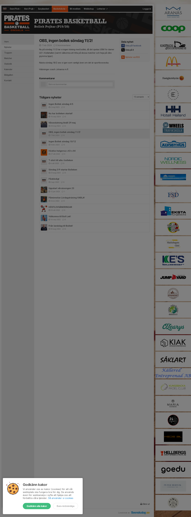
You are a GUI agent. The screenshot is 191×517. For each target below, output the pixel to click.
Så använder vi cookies (60, 498)
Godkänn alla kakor (37, 506)
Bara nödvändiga (65, 506)
